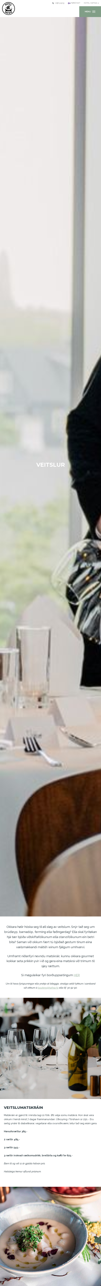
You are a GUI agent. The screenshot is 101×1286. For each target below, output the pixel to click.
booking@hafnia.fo (48, 987)
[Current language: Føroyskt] (74, 3)
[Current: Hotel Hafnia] (91, 3)
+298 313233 (58, 3)
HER (77, 975)
